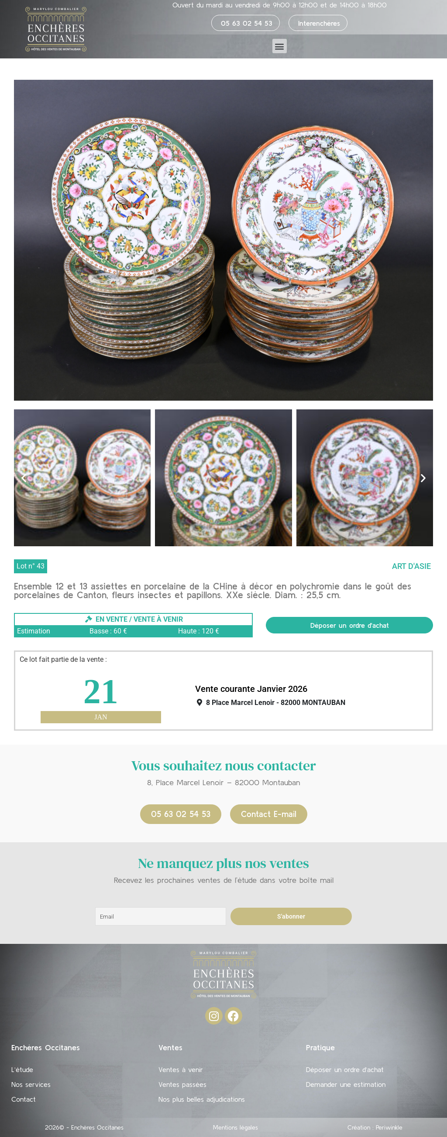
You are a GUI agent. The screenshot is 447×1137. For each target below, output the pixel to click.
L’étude (22, 1069)
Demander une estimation (345, 1084)
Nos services (31, 1084)
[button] (279, 46)
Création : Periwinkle (374, 1127)
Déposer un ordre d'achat (349, 625)
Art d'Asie (411, 566)
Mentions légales (235, 1127)
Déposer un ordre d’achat (345, 1069)
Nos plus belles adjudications (201, 1099)
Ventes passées (182, 1084)
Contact (23, 1099)
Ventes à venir (180, 1069)
